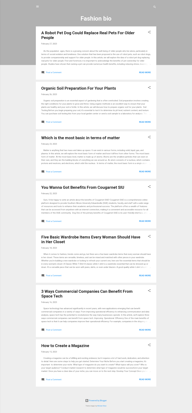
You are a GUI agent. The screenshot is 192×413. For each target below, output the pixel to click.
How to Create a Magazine (65, 345)
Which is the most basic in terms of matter (80, 137)
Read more (145, 72)
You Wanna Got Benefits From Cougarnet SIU (82, 187)
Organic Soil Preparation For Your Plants (78, 88)
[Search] (154, 7)
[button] (149, 32)
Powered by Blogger (96, 400)
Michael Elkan (101, 406)
